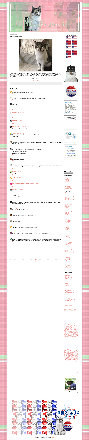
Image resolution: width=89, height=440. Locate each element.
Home (36, 259)
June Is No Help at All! (67, 346)
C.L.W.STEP (14, 201)
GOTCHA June (68, 332)
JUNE (72, 341)
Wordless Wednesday (68, 188)
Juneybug (65, 349)
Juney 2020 (76, 348)
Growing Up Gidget (68, 223)
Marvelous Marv (15, 163)
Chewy (68, 322)
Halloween (65, 333)
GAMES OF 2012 (74, 331)
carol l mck (14, 189)
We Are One (70, 372)
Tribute (77, 370)
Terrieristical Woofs (68, 297)
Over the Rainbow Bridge (74, 355)
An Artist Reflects (67, 276)
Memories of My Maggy (70, 352)
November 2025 (66, 354)
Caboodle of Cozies (68, 206)
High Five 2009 (71, 334)
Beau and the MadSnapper (69, 277)
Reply (13, 93)
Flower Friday (71, 330)
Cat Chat (66, 207)
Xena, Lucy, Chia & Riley (68, 305)
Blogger (53, 437)
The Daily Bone (67, 298)
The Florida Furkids (15, 133)
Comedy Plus (67, 212)
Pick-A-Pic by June (70, 360)
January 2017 (68, 339)
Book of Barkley (67, 279)
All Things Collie (67, 274)
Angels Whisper (67, 198)
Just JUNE (69, 349)
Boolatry (71, 320)
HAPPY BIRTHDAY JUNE (70, 333)
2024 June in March (71, 313)
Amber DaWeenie (67, 275)
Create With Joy (76, 324)
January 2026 (74, 340)
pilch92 (13, 177)
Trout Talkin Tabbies (68, 267)
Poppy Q (66, 250)
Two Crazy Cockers (68, 301)
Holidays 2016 (66, 337)
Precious (66, 251)
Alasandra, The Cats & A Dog (69, 196)
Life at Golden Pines (68, 289)
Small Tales (66, 293)
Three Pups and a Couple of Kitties (70, 299)
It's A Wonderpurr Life (68, 228)
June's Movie (72, 348)
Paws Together (74, 356)
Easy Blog (66, 284)
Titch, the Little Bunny (68, 300)
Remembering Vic (67, 125)
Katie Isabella (67, 230)
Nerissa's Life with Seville (69, 245)
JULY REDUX (68, 341)
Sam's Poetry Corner (68, 185)
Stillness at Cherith (68, 256)
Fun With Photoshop (69, 331)
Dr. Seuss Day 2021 (74, 326)
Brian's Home (67, 205)
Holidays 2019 (66, 338)
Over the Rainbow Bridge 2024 (68, 356)
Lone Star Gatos (67, 234)
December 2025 (66, 325)
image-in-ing (67, 182)
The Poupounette (67, 259)
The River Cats (67, 260)
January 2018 (72, 339)
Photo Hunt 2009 (66, 358)
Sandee (13, 148)
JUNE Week (76, 347)
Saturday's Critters (67, 186)
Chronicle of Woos (67, 282)
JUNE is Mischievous (74, 345)
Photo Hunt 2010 (72, 358)
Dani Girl (66, 214)
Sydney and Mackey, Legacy (69, 294)
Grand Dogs (72, 332)
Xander (65, 375)
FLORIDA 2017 (76, 329)
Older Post (59, 259)
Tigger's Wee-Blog (67, 264)
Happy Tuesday (67, 181)
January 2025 (70, 340)
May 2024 (72, 351)
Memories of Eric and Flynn (16, 141)
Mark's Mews (67, 235)
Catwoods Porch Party (68, 211)
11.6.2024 (65, 309)
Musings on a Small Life (68, 242)
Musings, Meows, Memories (69, 243)
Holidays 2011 (68, 336)
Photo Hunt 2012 (68, 359)
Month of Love (68, 353)
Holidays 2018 (76, 337)
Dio (70, 325)
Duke (13, 171)
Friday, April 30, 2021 (21, 96)
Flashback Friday (67, 180)
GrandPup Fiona (76, 332)
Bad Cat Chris (67, 200)
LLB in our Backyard (68, 290)
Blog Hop (75, 319)
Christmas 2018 (75, 323)
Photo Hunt (76, 357)
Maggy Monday (73, 350)
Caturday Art (67, 178)
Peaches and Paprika (68, 248)
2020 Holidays (69, 309)
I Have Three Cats (67, 226)
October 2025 (71, 354)
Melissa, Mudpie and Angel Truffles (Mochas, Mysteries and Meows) (23, 183)
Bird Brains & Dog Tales (68, 278)
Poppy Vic (76, 361)
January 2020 (76, 339)
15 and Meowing (67, 192)
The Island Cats (14, 96)
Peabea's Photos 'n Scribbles (69, 292)
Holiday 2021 (76, 334)
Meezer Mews (67, 236)
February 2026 (66, 328)
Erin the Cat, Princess (68, 219)
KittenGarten (76, 349)
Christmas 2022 (66, 324)
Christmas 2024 (71, 324)
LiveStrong (65, 350)
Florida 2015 (71, 329)
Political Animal (76, 360)
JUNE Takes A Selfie (71, 347)
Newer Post (12, 259)
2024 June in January (67, 312)
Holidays (65, 335)
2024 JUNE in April (74, 310)
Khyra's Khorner (67, 286)
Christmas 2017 (69, 323)
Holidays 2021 (71, 338)
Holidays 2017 (72, 337)
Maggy (69, 350)
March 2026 (67, 351)
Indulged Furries (67, 227)
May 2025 (75, 351)
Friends (75, 330)
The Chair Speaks (67, 257)
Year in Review (68, 375)
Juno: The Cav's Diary (68, 285)
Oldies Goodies (76, 354)
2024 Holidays (68, 310)
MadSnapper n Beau (15, 126)
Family (71, 327)
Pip (73, 360)
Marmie (70, 351)
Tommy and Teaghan (68, 266)
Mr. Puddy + (67, 241)
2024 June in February (74, 311)
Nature (72, 353)
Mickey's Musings (15, 102)
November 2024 (76, 353)
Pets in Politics (68, 357)
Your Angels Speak (68, 268)
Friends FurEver (67, 221)
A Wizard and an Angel (68, 193)
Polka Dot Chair (68, 361)
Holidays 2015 (76, 336)
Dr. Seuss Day (69, 326)
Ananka (66, 197)
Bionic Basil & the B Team (69, 204)
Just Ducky (66, 229)
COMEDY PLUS (35, 80)
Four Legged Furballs (68, 220)
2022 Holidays (74, 309)
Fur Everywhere (67, 222)
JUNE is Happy (68, 345)
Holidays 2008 (69, 335)
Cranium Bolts (67, 213)
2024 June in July (74, 312)
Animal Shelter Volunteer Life (69, 199)
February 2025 (75, 327)
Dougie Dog (73, 325)
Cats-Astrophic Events (68, 208)
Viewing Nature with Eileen (69, 304)
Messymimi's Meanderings (69, 237)
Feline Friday (67, 179)
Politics (65, 361)
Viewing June (70, 371)
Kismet (73, 349)
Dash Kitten (66, 215)
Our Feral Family (67, 355)
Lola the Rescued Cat (68, 233)
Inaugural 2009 (76, 338)
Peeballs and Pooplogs (68, 249)
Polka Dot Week (72, 361)
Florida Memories (66, 330)
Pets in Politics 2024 (72, 357)
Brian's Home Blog (15, 120)
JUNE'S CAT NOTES (67, 348)
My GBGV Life (67, 291)
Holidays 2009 (73, 335)
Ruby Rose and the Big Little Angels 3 (18, 214)
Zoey (71, 375)
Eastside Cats (14, 112)
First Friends (76, 328)
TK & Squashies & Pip (68, 265)
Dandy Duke (67, 283)
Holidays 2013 (72, 336)
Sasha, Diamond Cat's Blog (69, 253)
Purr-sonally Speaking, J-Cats (69, 252)
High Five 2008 (66, 334)
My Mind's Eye (67, 244)
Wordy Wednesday (75, 373)
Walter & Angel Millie (15, 208)
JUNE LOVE (73, 346)
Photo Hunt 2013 (73, 359)
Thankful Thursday (68, 187)
